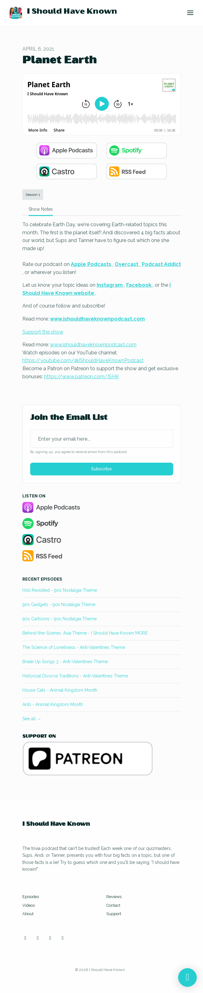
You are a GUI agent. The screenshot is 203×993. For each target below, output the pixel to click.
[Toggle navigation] (190, 13)
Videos (28, 905)
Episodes (30, 896)
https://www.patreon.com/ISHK (81, 377)
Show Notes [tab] (41, 209)
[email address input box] (101, 439)
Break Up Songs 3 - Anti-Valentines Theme (65, 661)
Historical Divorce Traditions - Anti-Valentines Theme (75, 675)
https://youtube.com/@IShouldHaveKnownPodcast (83, 360)
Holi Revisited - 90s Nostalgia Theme (59, 590)
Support (113, 913)
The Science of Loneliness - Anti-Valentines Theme (73, 647)
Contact (113, 905)
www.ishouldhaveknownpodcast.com (93, 345)
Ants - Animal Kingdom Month (52, 704)
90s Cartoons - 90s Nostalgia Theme (59, 618)
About (28, 913)
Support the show (42, 332)
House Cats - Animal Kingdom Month (59, 690)
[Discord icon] (63, 938)
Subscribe (101, 468)
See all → (31, 718)
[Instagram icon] (25, 938)
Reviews (114, 896)
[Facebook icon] (50, 938)
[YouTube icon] (38, 938)
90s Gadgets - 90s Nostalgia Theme (58, 604)
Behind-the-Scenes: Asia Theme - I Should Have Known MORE (85, 633)
